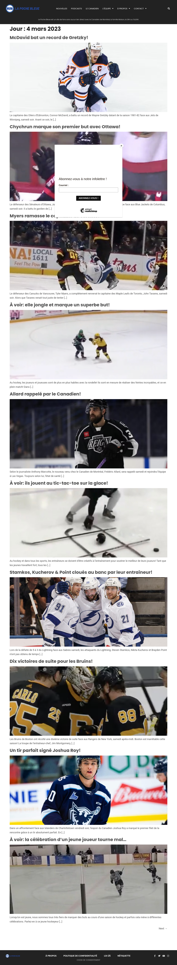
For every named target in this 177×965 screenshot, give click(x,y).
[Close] (122, 145)
